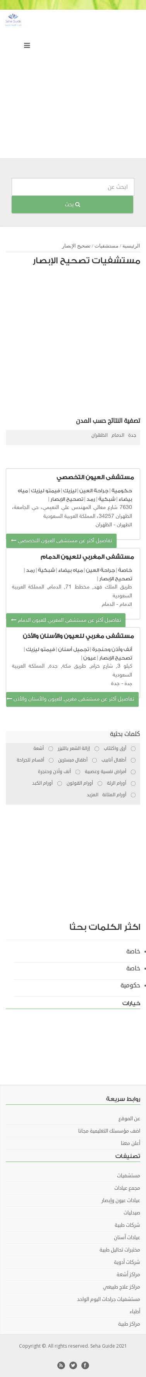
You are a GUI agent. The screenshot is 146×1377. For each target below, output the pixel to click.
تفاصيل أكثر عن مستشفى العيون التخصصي (61, 541)
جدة (132, 435)
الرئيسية (131, 246)
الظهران (99, 435)
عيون (89, 658)
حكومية (122, 490)
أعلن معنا (130, 1143)
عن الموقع (129, 1118)
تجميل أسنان (73, 649)
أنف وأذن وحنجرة (112, 649)
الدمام (118, 435)
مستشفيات (106, 246)
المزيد (92, 795)
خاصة (125, 570)
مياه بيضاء (70, 570)
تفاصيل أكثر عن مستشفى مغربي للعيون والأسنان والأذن (70, 699)
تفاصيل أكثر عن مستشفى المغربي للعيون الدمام (66, 620)
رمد (90, 499)
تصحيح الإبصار (76, 246)
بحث (72, 204)
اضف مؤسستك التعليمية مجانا (109, 1131)
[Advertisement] (73, 86)
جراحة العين (93, 490)
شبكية (106, 499)
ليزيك (69, 490)
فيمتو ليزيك (45, 490)
